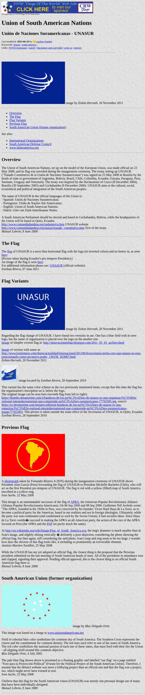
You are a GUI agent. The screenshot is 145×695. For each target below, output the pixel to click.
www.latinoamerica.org (24, 147)
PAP (49, 524)
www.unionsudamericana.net (66, 632)
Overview (15, 113)
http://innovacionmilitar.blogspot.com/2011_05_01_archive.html (83, 342)
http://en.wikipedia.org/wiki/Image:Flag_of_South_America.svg (45, 530)
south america (29, 44)
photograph (12, 481)
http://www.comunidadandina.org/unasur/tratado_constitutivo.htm (43, 228)
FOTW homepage (18, 47)
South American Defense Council (30, 144)
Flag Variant (14, 280)
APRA (75, 502)
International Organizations (26, 140)
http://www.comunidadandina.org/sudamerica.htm (33, 224)
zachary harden (44, 41)
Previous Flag (18, 123)
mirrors (77, 47)
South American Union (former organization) (37, 127)
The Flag (15, 116)
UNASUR (56, 265)
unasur (16, 44)
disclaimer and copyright (49, 47)
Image (5, 342)
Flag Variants (17, 120)
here (4, 255)
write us (68, 47)
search (32, 47)
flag (9, 251)
